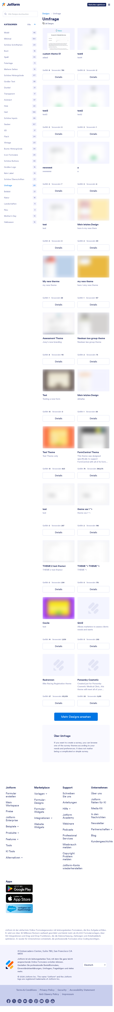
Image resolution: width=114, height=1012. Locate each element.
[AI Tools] (10, 851)
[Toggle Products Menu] (12, 833)
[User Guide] (70, 802)
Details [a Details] (93, 190)
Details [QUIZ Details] (93, 646)
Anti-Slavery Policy (49, 994)
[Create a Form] (13, 795)
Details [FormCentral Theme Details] (93, 475)
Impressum (68, 994)
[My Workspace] (13, 804)
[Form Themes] (42, 801)
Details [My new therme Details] (58, 304)
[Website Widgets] (42, 825)
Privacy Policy (47, 989)
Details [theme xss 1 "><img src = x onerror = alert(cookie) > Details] (93, 532)
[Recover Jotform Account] (72, 866)
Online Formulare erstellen (43, 962)
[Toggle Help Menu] (67, 808)
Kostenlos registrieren (96, 4)
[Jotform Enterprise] (13, 818)
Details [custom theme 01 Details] (58, 77)
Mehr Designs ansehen (76, 717)
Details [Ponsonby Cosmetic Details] (93, 703)
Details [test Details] (58, 247)
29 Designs (49, 23)
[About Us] (96, 793)
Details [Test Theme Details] (58, 475)
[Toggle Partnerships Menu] (102, 829)
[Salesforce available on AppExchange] (19, 908)
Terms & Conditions (26, 989)
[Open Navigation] (109, 4)
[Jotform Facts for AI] (99, 800)
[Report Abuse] (70, 846)
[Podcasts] (68, 830)
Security (62, 989)
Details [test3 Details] (58, 133)
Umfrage (50, 19)
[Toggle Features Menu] (12, 839)
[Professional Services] (70, 837)
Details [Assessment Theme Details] (58, 361)
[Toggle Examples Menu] (12, 826)
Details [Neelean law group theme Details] (93, 361)
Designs (45, 13)
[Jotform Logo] (11, 4)
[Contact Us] (70, 795)
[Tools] (9, 845)
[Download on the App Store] (19, 898)
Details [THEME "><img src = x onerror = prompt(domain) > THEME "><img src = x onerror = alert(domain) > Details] (93, 589)
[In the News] (99, 815)
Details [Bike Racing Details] (58, 703)
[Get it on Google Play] (19, 889)
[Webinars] (68, 824)
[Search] (5, 14)
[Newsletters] (97, 823)
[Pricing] (9, 811)
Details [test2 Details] (93, 133)
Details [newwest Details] (58, 190)
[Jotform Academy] (70, 816)
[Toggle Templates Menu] (41, 794)
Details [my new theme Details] (93, 304)
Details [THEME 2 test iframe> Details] (58, 589)
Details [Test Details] (58, 418)
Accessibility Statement (82, 989)
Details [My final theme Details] (93, 247)
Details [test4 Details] (93, 77)
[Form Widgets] (42, 810)
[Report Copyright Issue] (70, 856)
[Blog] (93, 836)
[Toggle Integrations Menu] (43, 818)
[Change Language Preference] (95, 964)
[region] (20, 123)
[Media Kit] (96, 808)
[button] (20, 24)
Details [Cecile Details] (58, 646)
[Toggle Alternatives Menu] (14, 857)
